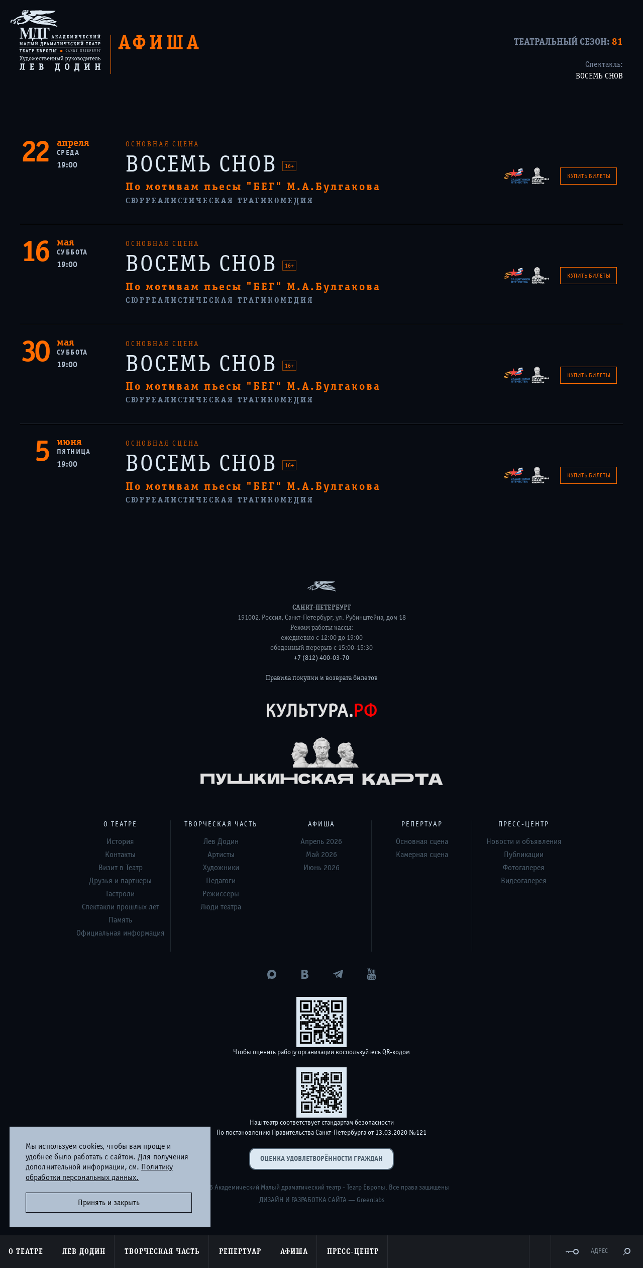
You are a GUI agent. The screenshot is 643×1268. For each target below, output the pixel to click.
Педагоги (221, 880)
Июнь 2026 (321, 867)
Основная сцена (422, 841)
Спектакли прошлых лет (120, 906)
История (120, 841)
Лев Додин (221, 841)
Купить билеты (588, 176)
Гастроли (120, 893)
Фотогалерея (524, 867)
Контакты (120, 854)
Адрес (599, 1251)
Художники (221, 867)
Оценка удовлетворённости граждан (321, 1158)
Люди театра (220, 906)
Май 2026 (321, 854)
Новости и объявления (524, 841)
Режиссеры (220, 893)
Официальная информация (120, 933)
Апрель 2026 (321, 841)
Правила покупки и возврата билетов (322, 678)
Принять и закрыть (109, 1202)
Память (120, 919)
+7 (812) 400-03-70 (321, 658)
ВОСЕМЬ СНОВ (599, 75)
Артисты (221, 854)
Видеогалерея (524, 880)
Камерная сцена (422, 854)
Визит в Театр (120, 867)
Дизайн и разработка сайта (303, 1200)
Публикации (524, 854)
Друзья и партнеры (120, 880)
